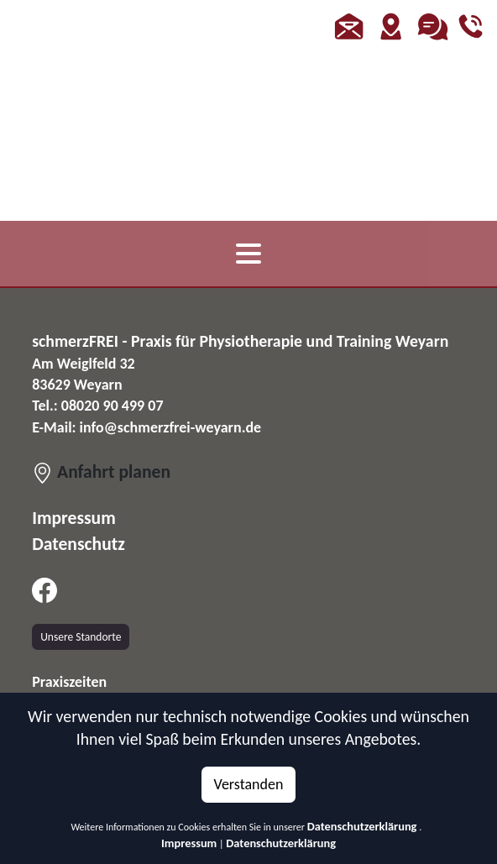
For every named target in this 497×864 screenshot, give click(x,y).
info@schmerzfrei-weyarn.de (171, 427)
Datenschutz (78, 543)
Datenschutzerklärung (362, 826)
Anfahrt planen (101, 471)
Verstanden (249, 784)
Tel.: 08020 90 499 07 (97, 405)
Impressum (189, 843)
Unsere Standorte (80, 637)
